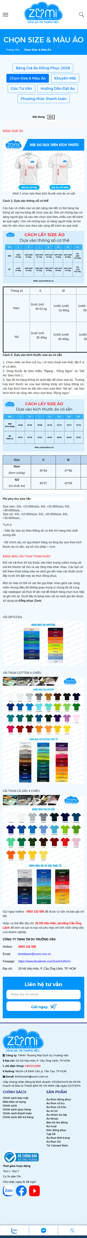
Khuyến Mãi (65, 78)
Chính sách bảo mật (15, 1098)
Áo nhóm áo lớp (56, 1114)
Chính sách (10, 1105)
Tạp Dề (50, 1134)
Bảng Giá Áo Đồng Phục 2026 (43, 68)
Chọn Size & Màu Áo (27, 78)
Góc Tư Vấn (21, 88)
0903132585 (32, 1066)
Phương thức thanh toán (44, 99)
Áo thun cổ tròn (56, 1107)
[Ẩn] (51, 117)
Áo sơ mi (52, 1111)
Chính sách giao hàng (17, 1109)
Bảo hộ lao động (57, 1122)
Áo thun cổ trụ (55, 1103)
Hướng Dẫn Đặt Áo (57, 88)
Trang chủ (12, 49)
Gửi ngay (44, 1006)
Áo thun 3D (53, 1141)
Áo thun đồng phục (58, 1099)
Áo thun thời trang (58, 1137)
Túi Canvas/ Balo (57, 1145)
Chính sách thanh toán (17, 1113)
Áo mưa (51, 1126)
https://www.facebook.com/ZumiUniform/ (44, 961)
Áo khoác (52, 1118)
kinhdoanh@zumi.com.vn (34, 954)
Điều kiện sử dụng (14, 1101)
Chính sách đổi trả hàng (18, 1117)
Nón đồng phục (56, 1130)
